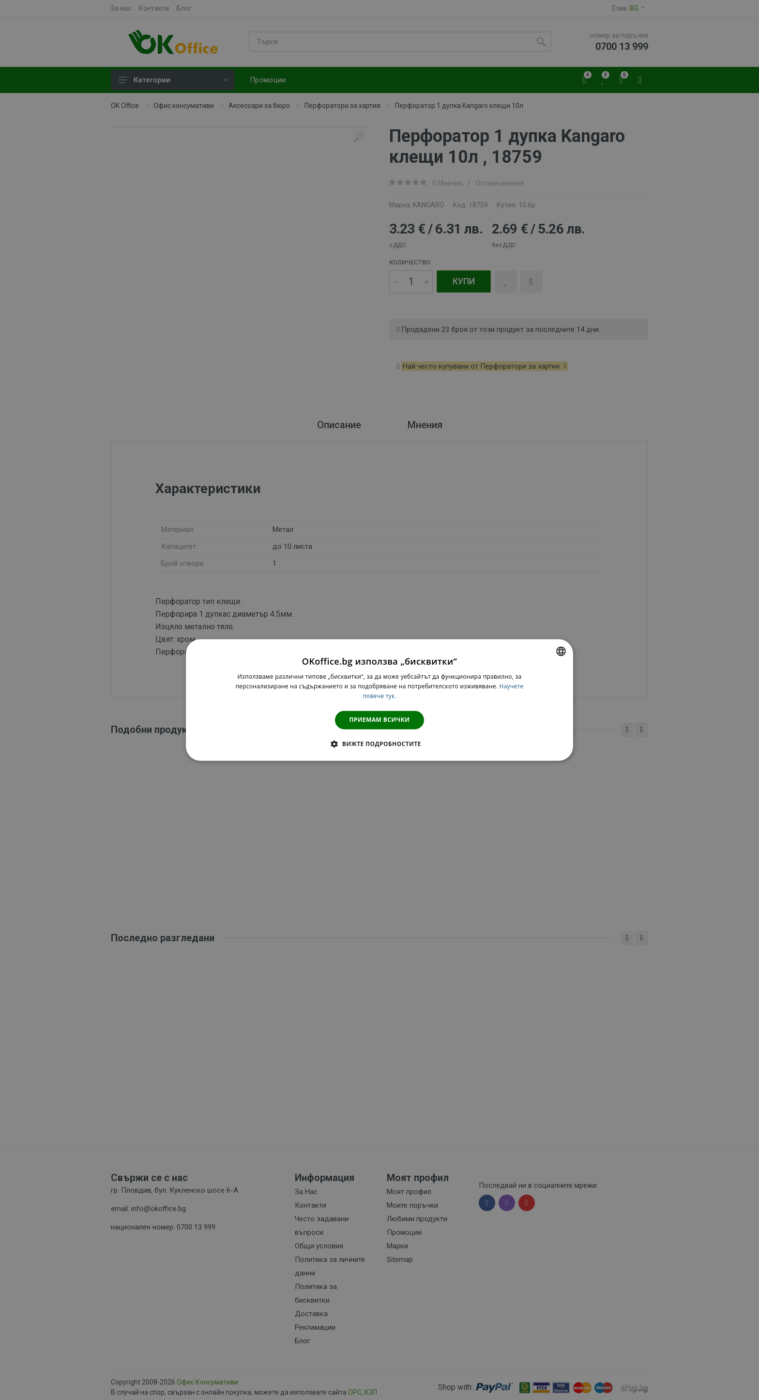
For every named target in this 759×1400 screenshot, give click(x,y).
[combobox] (561, 651)
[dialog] (379, 700)
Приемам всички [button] (379, 720)
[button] (379, 744)
